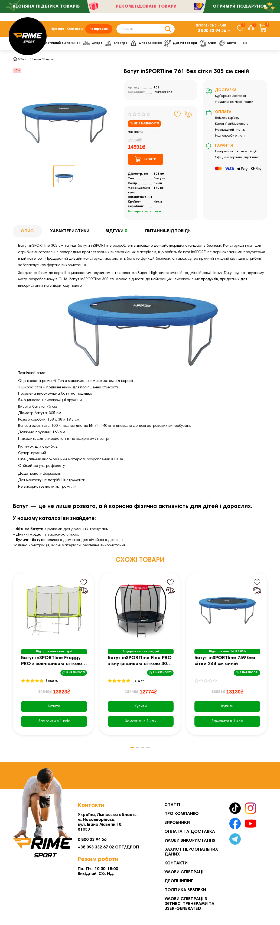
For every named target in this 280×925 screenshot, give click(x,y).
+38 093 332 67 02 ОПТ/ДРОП (108, 847)
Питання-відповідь (168, 234)
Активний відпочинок (90, 45)
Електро (149, 45)
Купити (54, 709)
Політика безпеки (185, 890)
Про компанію (181, 814)
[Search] (145, 30)
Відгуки (117, 234)
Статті (172, 805)
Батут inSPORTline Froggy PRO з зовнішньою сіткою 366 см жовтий (51, 664)
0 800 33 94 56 (211, 32)
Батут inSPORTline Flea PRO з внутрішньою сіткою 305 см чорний (140, 664)
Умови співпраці (183, 872)
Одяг (243, 45)
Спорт (125, 45)
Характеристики (69, 234)
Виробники (177, 823)
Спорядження (180, 45)
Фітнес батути (29, 532)
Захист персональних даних (191, 852)
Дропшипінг (178, 881)
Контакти (75, 30)
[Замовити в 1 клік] (54, 724)
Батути (36, 62)
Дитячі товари (215, 45)
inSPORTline (163, 95)
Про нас (57, 30)
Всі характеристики (144, 214)
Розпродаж (98, 30)
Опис (27, 234)
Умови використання (189, 840)
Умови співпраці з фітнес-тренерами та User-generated (189, 904)
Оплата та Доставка (189, 832)
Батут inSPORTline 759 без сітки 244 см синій (224, 663)
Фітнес (54, 45)
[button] (128, 750)
